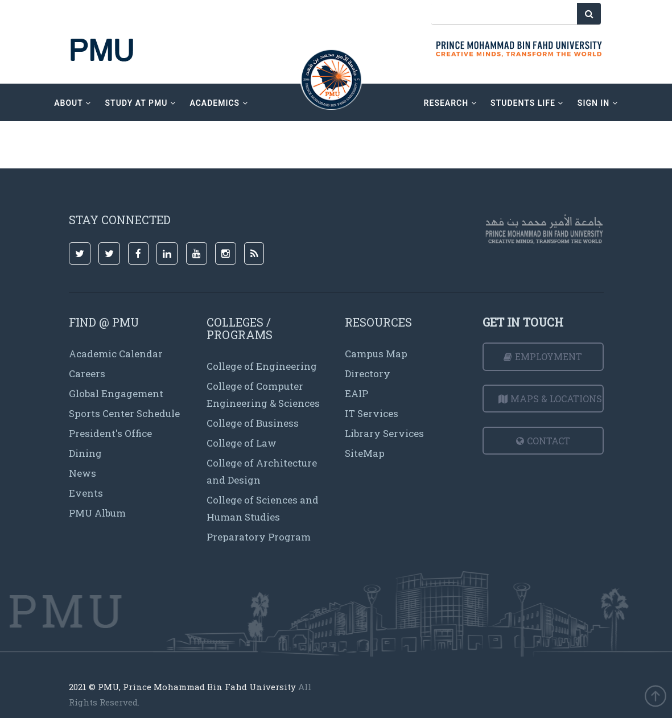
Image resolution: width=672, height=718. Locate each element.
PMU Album (97, 512)
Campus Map (376, 353)
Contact (543, 441)
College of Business (253, 423)
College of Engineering (262, 366)
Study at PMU (140, 103)
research (450, 103)
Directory (367, 373)
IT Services (371, 413)
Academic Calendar (116, 353)
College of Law (242, 442)
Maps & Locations (550, 399)
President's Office (110, 433)
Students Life (526, 103)
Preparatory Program (259, 536)
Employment (543, 356)
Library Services (384, 433)
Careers (87, 373)
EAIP (356, 393)
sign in (598, 103)
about (72, 103)
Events (86, 493)
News (82, 473)
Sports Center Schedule (124, 413)
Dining (85, 453)
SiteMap (365, 453)
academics (218, 103)
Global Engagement (116, 393)
